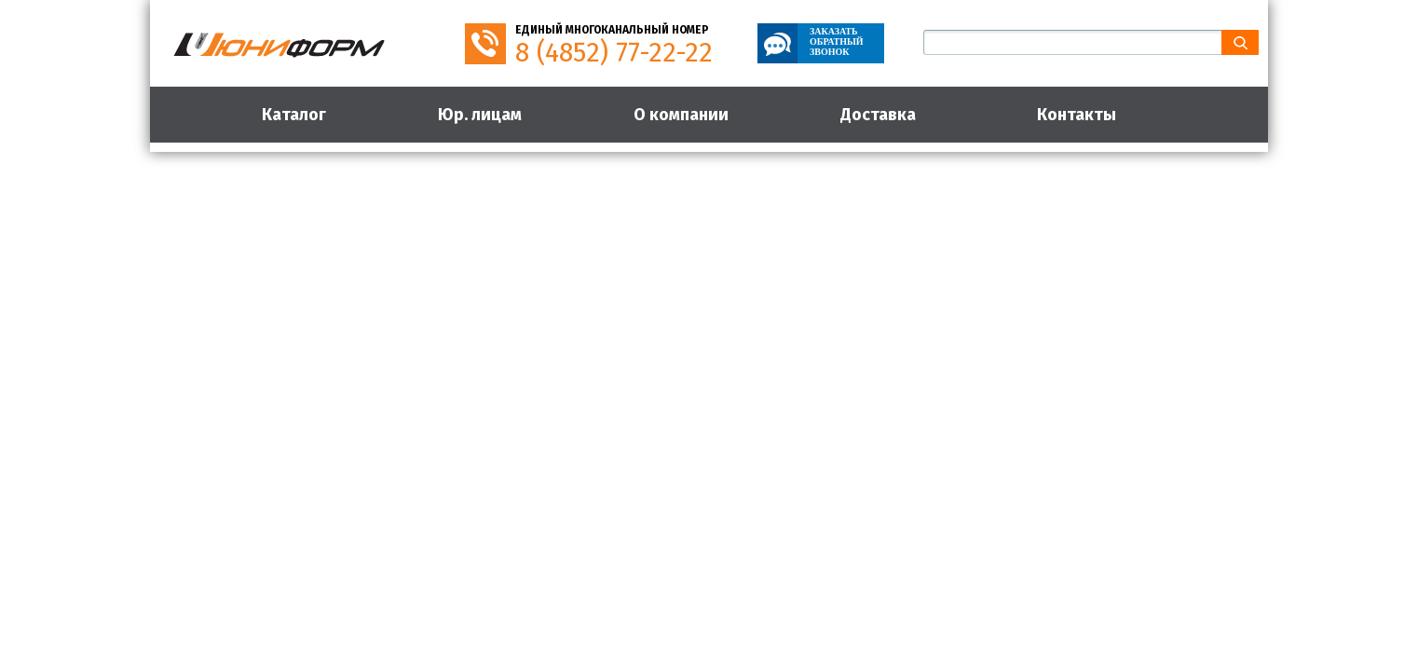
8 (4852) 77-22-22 (614, 52)
